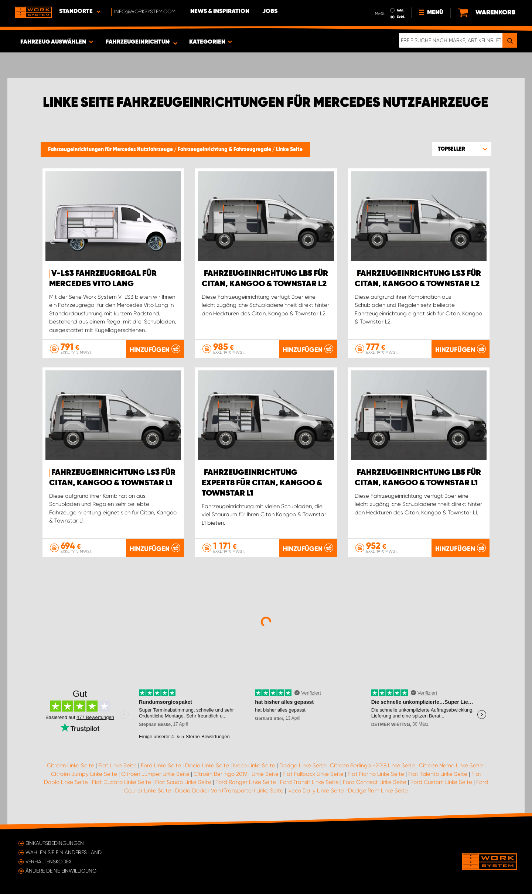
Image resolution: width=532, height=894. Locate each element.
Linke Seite (289, 149)
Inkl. (401, 10)
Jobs (269, 11)
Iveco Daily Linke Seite (315, 790)
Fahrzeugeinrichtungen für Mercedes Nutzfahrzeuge (111, 149)
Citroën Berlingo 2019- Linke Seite (236, 774)
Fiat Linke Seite (117, 765)
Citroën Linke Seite (70, 765)
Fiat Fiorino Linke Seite (376, 774)
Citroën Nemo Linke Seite (451, 765)
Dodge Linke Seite (302, 765)
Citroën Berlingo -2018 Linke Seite (372, 765)
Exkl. (401, 17)
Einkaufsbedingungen (54, 843)
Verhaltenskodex (48, 861)
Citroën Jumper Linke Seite (155, 774)
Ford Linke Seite (161, 765)
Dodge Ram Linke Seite (378, 790)
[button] (461, 148)
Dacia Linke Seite (207, 765)
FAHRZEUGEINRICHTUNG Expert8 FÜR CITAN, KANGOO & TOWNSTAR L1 (262, 483)
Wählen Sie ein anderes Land (63, 852)
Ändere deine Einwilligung (60, 871)
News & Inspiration (219, 11)
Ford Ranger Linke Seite (245, 782)
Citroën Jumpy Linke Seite (84, 774)
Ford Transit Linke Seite (309, 782)
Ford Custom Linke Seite (441, 782)
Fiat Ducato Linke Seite (121, 782)
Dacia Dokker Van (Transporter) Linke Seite (229, 790)
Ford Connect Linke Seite (374, 782)
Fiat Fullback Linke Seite (313, 774)
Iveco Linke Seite (254, 765)
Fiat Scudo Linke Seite (183, 782)
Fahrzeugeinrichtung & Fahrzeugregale (225, 149)
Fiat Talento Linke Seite (437, 774)
